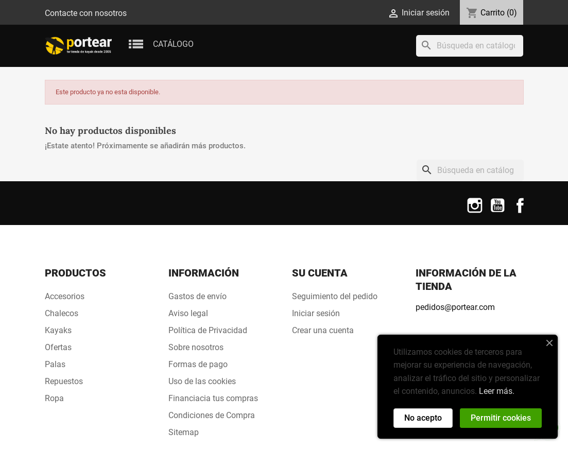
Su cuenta (320, 273)
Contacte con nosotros (86, 13)
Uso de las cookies (202, 381)
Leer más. (496, 391)
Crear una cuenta (323, 330)
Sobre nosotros (195, 347)
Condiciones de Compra (211, 415)
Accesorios (64, 296)
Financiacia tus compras (213, 398)
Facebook (520, 212)
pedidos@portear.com (455, 307)
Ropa (54, 398)
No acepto (423, 418)
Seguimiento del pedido (334, 296)
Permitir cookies (501, 418)
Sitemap (183, 432)
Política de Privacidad (207, 330)
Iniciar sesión (316, 313)
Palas (55, 364)
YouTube (497, 212)
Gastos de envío (197, 296)
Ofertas (58, 347)
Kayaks (58, 330)
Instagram (474, 212)
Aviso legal (188, 313)
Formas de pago (198, 364)
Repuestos (64, 381)
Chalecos (61, 313)
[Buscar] (469, 46)
